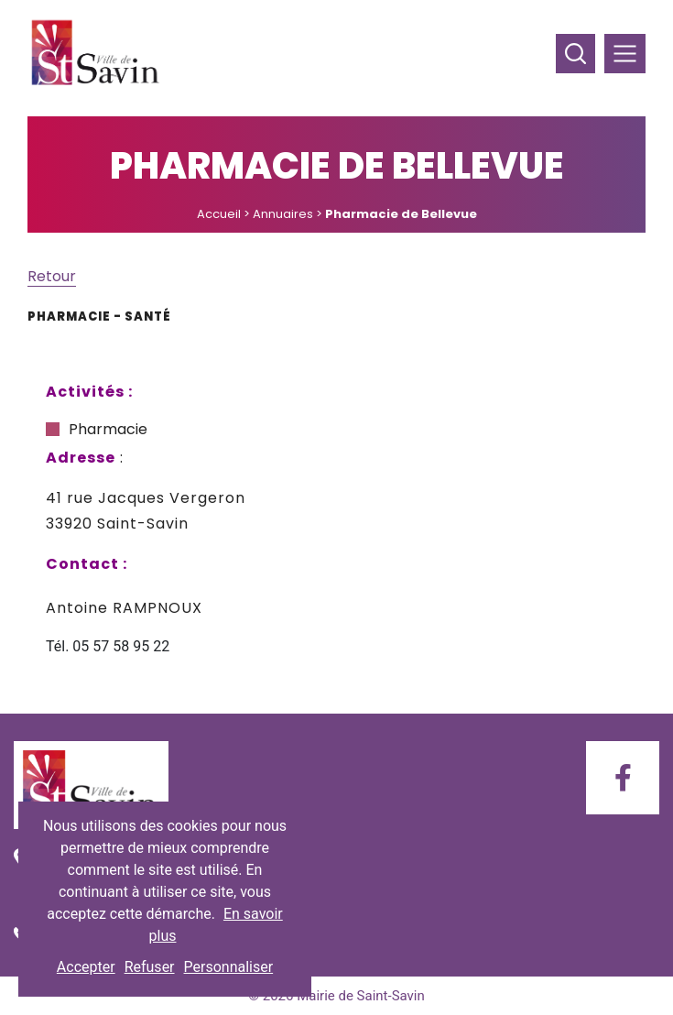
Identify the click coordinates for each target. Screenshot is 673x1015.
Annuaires (283, 214)
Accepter (86, 967)
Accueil (219, 214)
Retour (51, 276)
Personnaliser (229, 967)
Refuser (150, 967)
